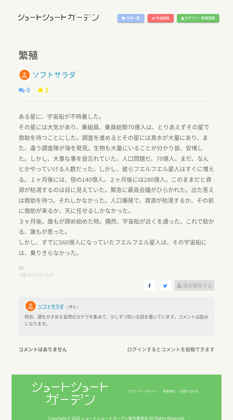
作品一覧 (131, 18)
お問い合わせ (189, 391)
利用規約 (169, 391)
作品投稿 (160, 18)
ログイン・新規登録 (198, 18)
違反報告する (194, 285)
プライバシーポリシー (143, 391)
